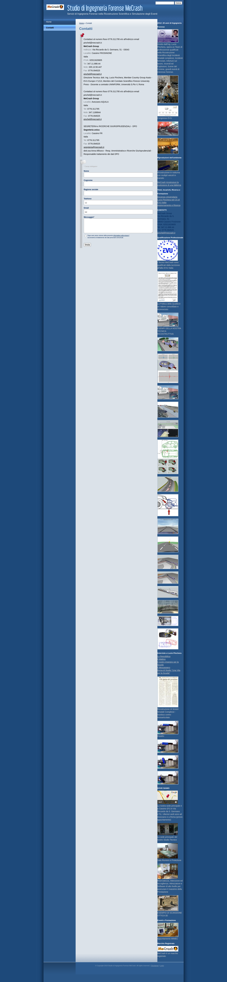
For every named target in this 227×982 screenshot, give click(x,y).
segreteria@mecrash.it (94, 147)
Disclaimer (155, 965)
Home (49, 22)
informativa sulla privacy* (121, 235)
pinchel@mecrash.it (93, 74)
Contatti (50, 27)
